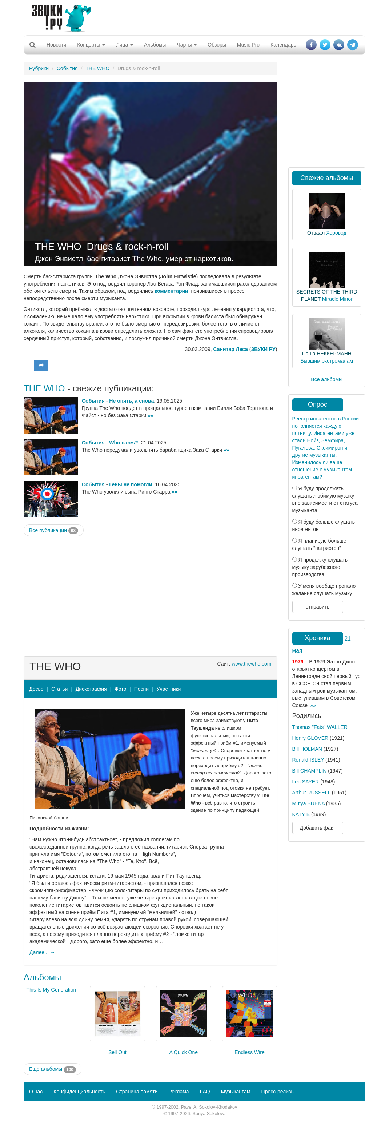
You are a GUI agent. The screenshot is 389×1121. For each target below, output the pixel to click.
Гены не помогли (130, 484)
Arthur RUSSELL (311, 792)
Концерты (91, 45)
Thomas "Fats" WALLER (320, 727)
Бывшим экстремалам (326, 361)
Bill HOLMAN (307, 749)
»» (150, 415)
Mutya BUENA (308, 803)
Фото (120, 689)
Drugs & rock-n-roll (128, 246)
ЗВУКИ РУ (263, 349)
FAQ (205, 1091)
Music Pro (248, 45)
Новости (56, 45)
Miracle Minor (337, 299)
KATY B (301, 814)
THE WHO (97, 68)
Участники (169, 689)
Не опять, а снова (131, 401)
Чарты (187, 45)
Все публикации (53, 530)
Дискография (91, 689)
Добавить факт (318, 828)
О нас (36, 1091)
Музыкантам (235, 1091)
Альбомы (155, 45)
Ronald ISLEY (308, 760)
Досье (36, 689)
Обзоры (217, 45)
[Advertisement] (192, 16)
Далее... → (42, 952)
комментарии (171, 291)
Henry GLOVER (310, 738)
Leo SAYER (305, 782)
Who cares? (123, 443)
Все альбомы (326, 379)
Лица (124, 45)
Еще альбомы (52, 1069)
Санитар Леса (230, 349)
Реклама (178, 1091)
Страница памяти (136, 1091)
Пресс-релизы (278, 1091)
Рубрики (39, 68)
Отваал (316, 233)
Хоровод (336, 233)
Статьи (59, 689)
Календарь (283, 45)
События (67, 68)
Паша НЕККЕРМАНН (327, 353)
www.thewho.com (252, 664)
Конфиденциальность (79, 1091)
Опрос (317, 404)
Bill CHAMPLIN (309, 771)
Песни (141, 689)
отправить (317, 607)
